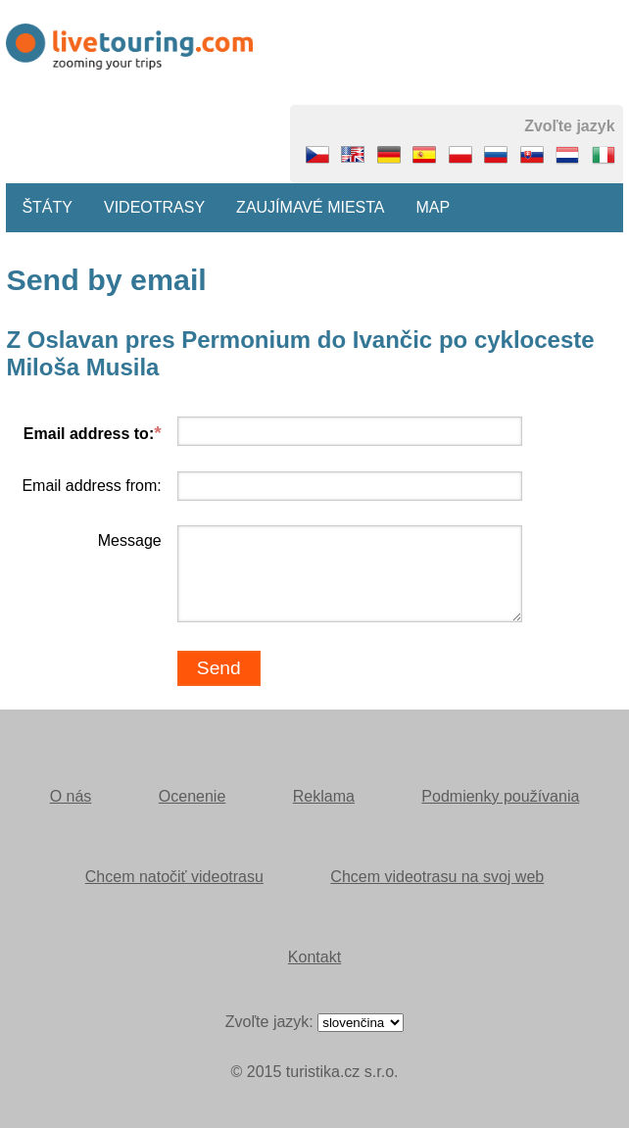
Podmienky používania (500, 796)
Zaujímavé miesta (310, 207)
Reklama (324, 796)
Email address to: (89, 433)
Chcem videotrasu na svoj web (437, 876)
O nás (71, 796)
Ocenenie (192, 796)
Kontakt (314, 957)
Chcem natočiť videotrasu (174, 876)
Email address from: (91, 485)
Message (130, 540)
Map (433, 207)
